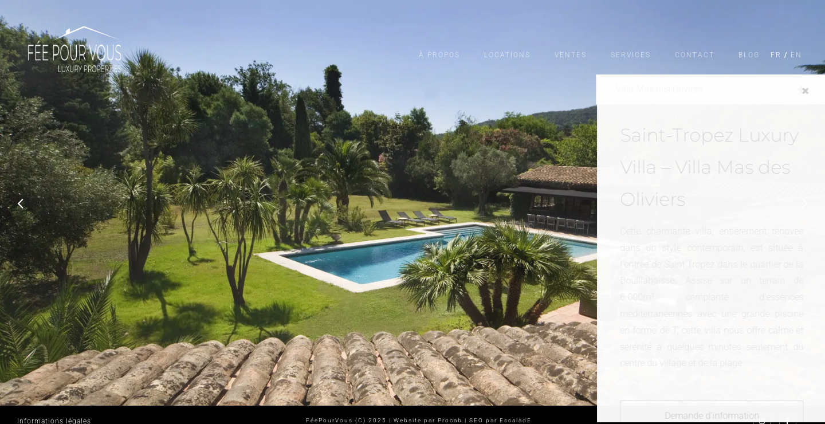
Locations (507, 55)
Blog (749, 55)
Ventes (571, 55)
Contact (694, 55)
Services (631, 55)
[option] (412, 203)
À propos (439, 55)
